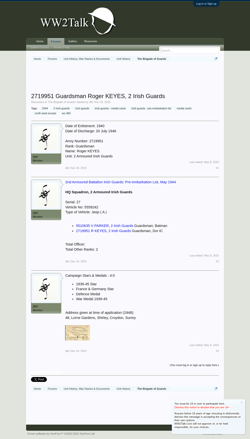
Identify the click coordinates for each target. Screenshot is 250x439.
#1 (217, 167)
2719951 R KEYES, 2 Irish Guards (103, 231)
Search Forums (40, 47)
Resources (90, 41)
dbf (91, 102)
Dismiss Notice (242, 402)
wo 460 (66, 113)
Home (39, 41)
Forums (56, 41)
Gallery (72, 41)
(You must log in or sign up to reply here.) (194, 365)
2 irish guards (61, 108)
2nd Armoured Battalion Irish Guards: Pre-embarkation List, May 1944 (120, 182)
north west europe (44, 113)
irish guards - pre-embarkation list (150, 108)
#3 (217, 350)
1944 (44, 108)
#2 (217, 261)
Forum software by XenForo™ (61, 433)
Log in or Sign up (206, 3)
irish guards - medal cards (109, 108)
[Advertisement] (125, 78)
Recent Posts (62, 47)
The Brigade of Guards (61, 102)
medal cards (183, 108)
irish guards (81, 108)
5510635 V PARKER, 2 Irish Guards (104, 226)
